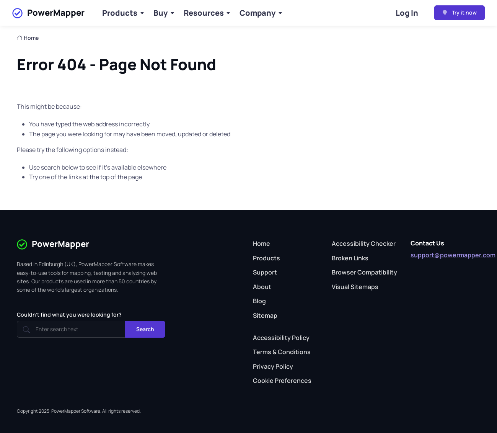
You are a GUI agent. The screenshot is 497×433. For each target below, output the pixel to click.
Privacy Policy (273, 366)
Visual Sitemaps (355, 287)
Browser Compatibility (364, 272)
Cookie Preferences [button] (282, 380)
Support (265, 272)
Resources (204, 13)
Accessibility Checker (364, 243)
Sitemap (265, 315)
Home (28, 38)
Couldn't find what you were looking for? (69, 314)
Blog (259, 301)
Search (145, 329)
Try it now (459, 12)
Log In (407, 13)
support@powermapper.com (453, 255)
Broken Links (350, 258)
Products (119, 13)
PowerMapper (48, 13)
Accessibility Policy (281, 337)
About (262, 287)
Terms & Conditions (282, 352)
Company (257, 13)
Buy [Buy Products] (160, 13)
